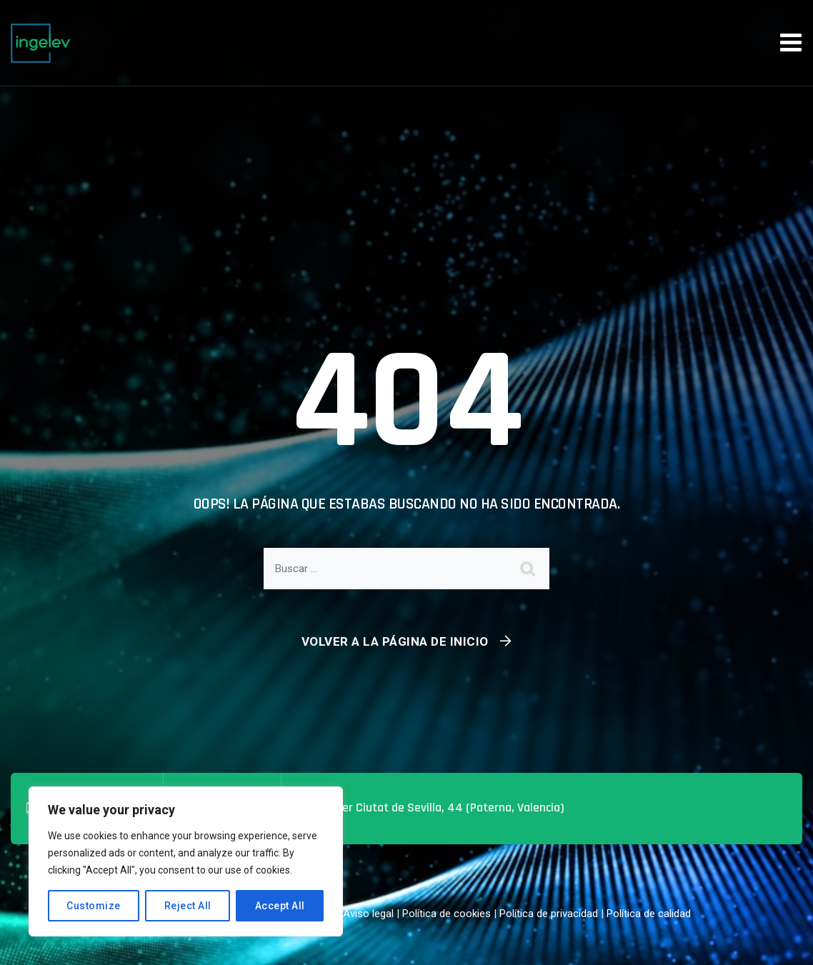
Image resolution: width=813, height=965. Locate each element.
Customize (93, 905)
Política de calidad (649, 913)
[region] (186, 861)
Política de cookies (446, 913)
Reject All (187, 905)
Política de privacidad (548, 913)
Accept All (280, 905)
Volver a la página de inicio (395, 641)
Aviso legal (368, 913)
